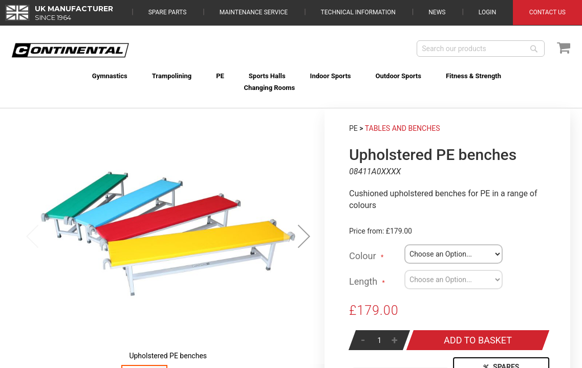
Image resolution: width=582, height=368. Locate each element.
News (436, 12)
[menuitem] (45, 76)
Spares (501, 355)
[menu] (291, 70)
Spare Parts (167, 12)
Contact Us (547, 12)
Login (487, 12)
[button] (304, 224)
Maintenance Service (254, 12)
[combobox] (481, 48)
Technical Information (358, 12)
